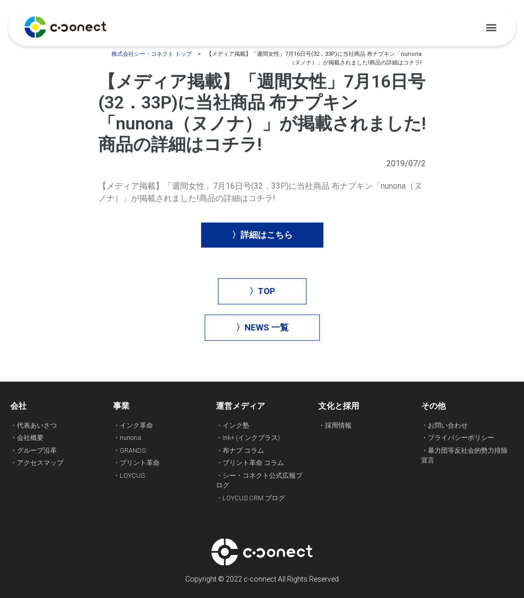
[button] (491, 27)
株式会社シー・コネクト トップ (152, 54)
